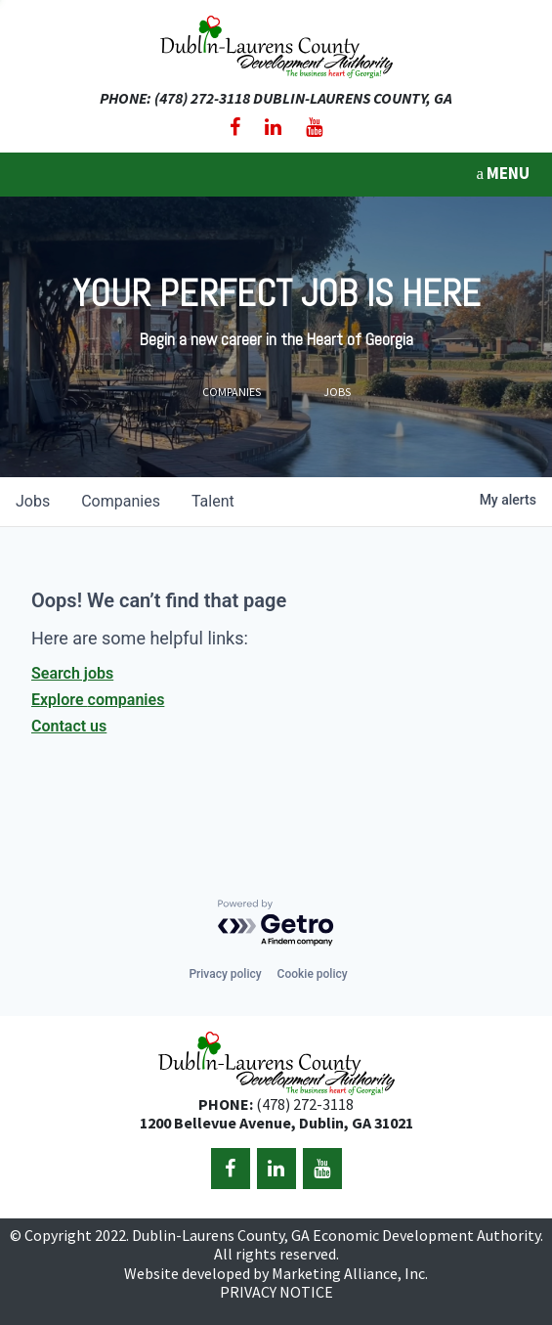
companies (120, 501)
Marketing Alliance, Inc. (350, 1273)
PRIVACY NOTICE (276, 1292)
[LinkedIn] (273, 127)
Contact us (68, 726)
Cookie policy (312, 974)
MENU (503, 173)
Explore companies (97, 699)
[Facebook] (235, 127)
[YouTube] (314, 127)
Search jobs (72, 673)
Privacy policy (225, 974)
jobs (33, 501)
